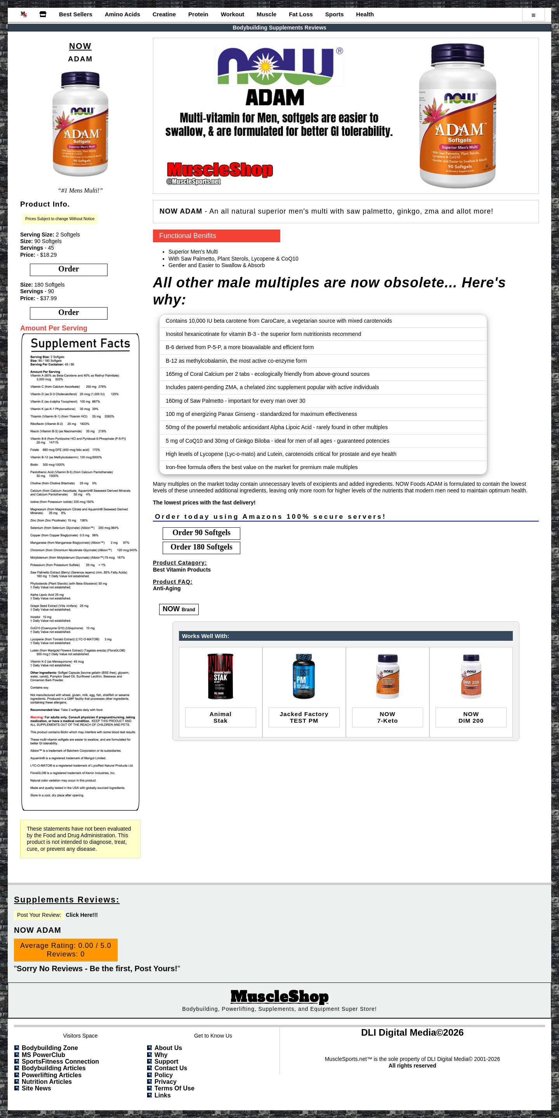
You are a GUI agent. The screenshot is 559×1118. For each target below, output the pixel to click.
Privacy (166, 1081)
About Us (168, 1048)
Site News (36, 1088)
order (68, 268)
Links (163, 1095)
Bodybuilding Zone (50, 1048)
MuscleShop (279, 997)
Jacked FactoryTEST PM (304, 717)
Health (365, 14)
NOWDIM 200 (471, 717)
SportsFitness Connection (60, 1061)
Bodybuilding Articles (54, 1068)
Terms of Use (174, 1088)
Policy (164, 1075)
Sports (334, 14)
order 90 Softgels (201, 532)
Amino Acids (122, 14)
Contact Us (171, 1068)
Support (166, 1061)
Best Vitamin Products (182, 570)
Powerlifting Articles (52, 1075)
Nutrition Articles (47, 1081)
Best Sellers (75, 14)
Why (161, 1055)
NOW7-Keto (387, 717)
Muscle (266, 14)
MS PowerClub (43, 1055)
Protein (198, 14)
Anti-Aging (167, 588)
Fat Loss (301, 14)
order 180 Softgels (201, 546)
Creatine (164, 14)
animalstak (221, 717)
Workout (233, 14)
